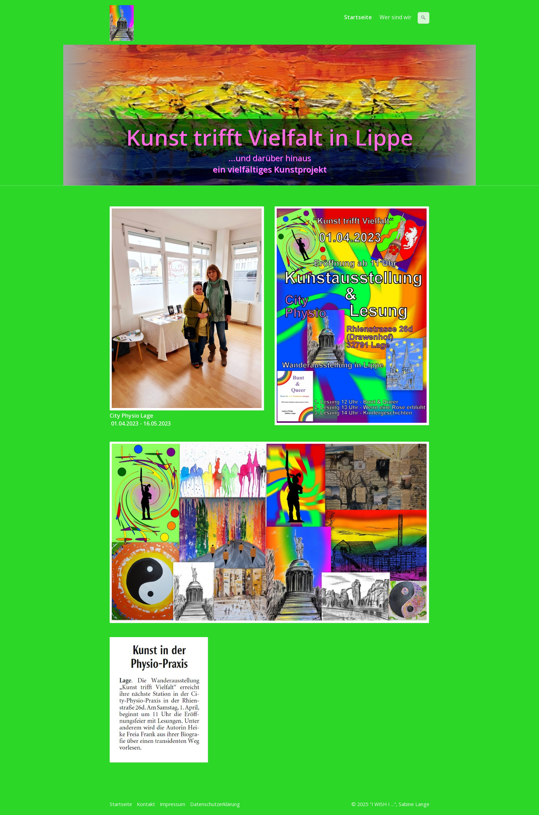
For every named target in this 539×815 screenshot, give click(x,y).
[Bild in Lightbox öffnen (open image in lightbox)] (187, 308)
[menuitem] (358, 17)
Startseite (358, 17)
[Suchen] (423, 18)
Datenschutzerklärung (215, 804)
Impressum (172, 804)
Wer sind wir (395, 17)
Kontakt (146, 804)
